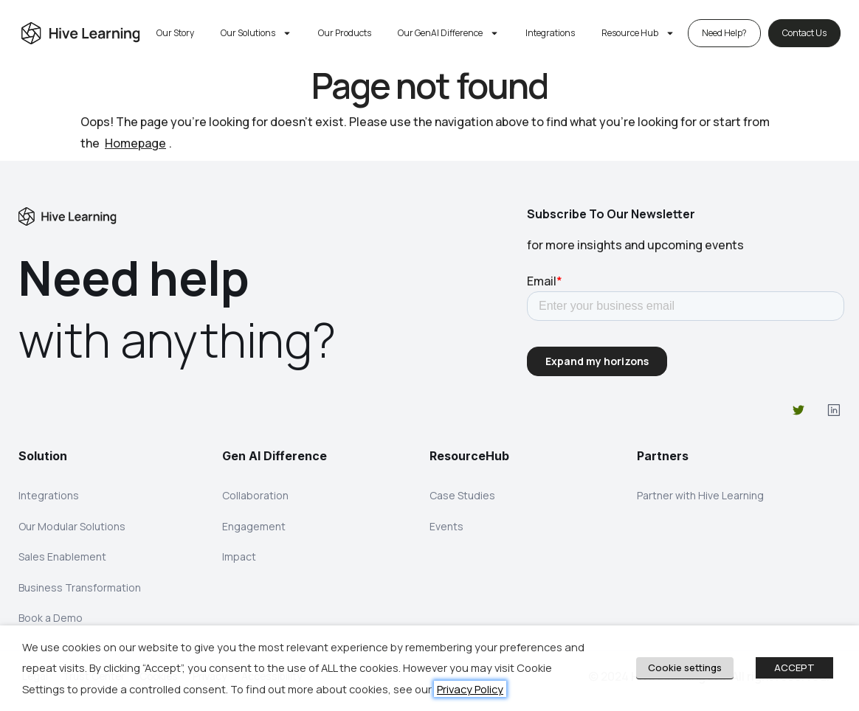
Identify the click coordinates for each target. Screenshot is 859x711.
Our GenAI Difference (448, 33)
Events (446, 526)
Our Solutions (256, 33)
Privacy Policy (470, 688)
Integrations (550, 33)
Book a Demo (50, 619)
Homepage (135, 143)
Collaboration (255, 495)
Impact (239, 557)
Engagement (254, 526)
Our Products (344, 33)
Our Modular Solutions (71, 526)
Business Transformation (79, 588)
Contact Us (804, 33)
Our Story (175, 33)
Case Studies (462, 495)
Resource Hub (638, 33)
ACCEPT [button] (794, 667)
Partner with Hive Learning (700, 495)
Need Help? (724, 33)
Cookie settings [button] (685, 667)
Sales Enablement (62, 557)
